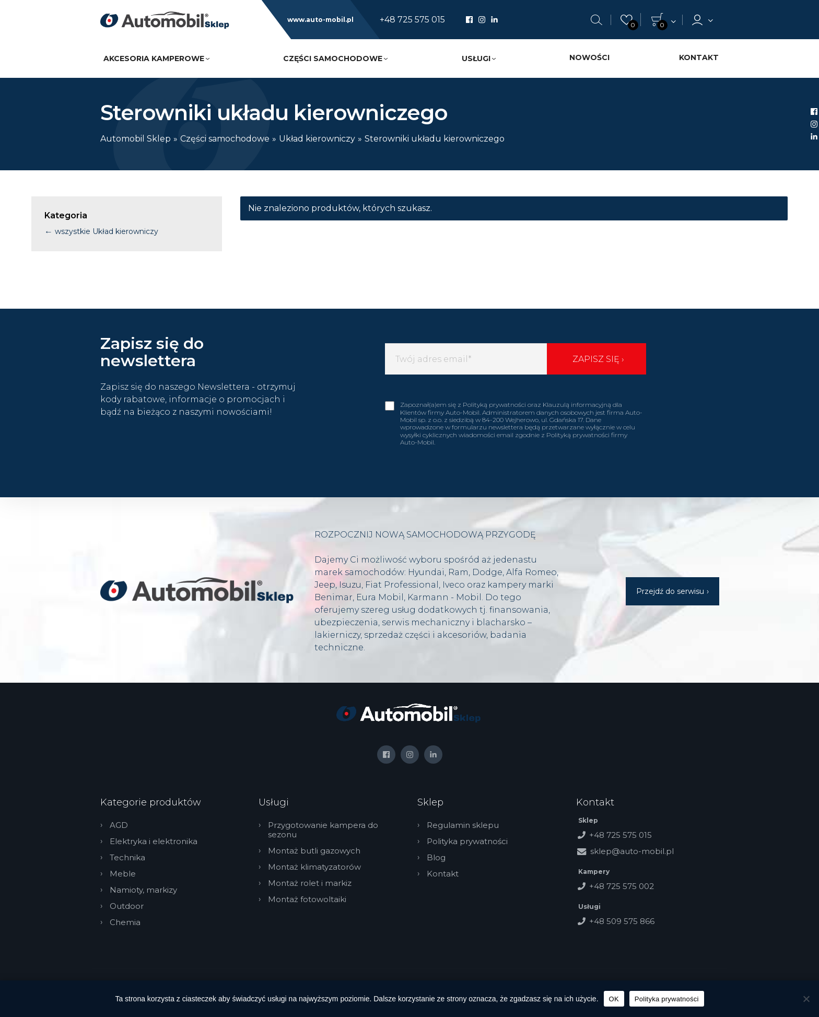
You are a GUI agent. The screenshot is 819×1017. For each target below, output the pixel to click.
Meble (123, 874)
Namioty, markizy (143, 890)
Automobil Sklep (135, 139)
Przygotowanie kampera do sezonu (323, 830)
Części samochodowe (332, 58)
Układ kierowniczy (317, 139)
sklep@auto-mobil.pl (632, 851)
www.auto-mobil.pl (320, 20)
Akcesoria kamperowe (153, 58)
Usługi (476, 58)
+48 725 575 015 (412, 20)
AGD (119, 825)
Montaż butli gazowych (314, 851)
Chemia (125, 922)
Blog (436, 857)
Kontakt (699, 57)
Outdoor (127, 906)
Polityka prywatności (467, 841)
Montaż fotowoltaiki (307, 899)
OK (614, 999)
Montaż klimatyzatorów (314, 867)
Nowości (589, 57)
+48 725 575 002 (621, 886)
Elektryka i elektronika (153, 841)
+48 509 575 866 (621, 921)
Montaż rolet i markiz (310, 883)
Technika (127, 857)
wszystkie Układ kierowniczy (105, 231)
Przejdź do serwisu (670, 591)
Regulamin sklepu (463, 825)
